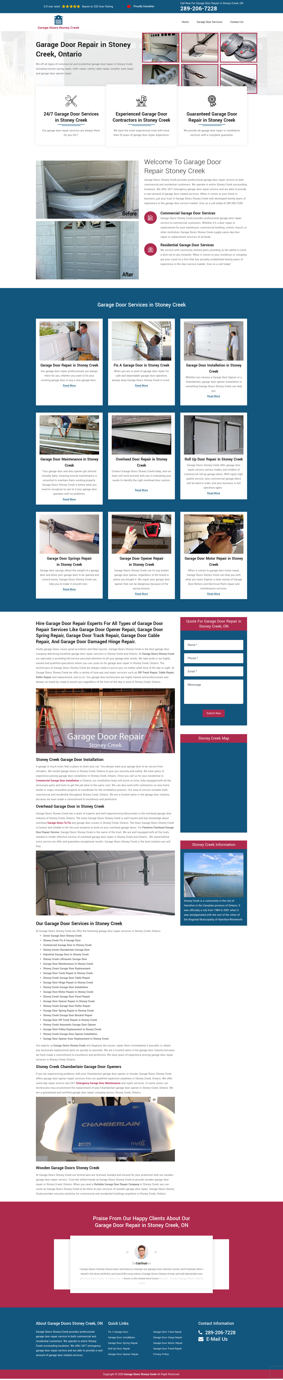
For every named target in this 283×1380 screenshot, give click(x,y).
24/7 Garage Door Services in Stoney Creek (71, 117)
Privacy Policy (161, 1355)
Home (185, 22)
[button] (130, 1253)
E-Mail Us (217, 1340)
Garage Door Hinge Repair (168, 1339)
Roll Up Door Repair (119, 1350)
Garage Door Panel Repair (168, 1350)
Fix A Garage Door (118, 1333)
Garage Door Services (209, 22)
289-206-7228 (198, 9)
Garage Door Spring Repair (124, 1344)
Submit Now (213, 715)
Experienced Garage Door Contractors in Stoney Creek (141, 117)
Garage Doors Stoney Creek (140, 1375)
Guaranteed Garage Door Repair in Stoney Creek (212, 117)
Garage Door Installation (122, 1339)
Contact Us (236, 22)
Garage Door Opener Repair (124, 1355)
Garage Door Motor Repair (168, 1344)
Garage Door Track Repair (168, 1333)
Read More (69, 386)
